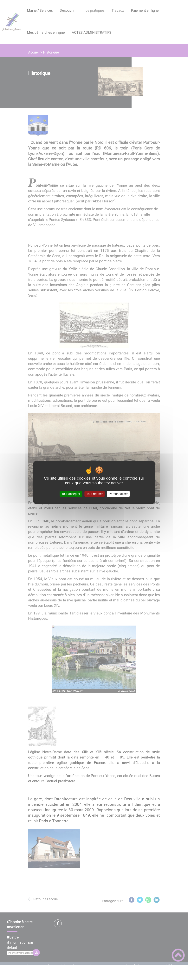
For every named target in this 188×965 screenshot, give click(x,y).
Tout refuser (94, 494)
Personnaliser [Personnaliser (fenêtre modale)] (118, 494)
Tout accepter (71, 494)
